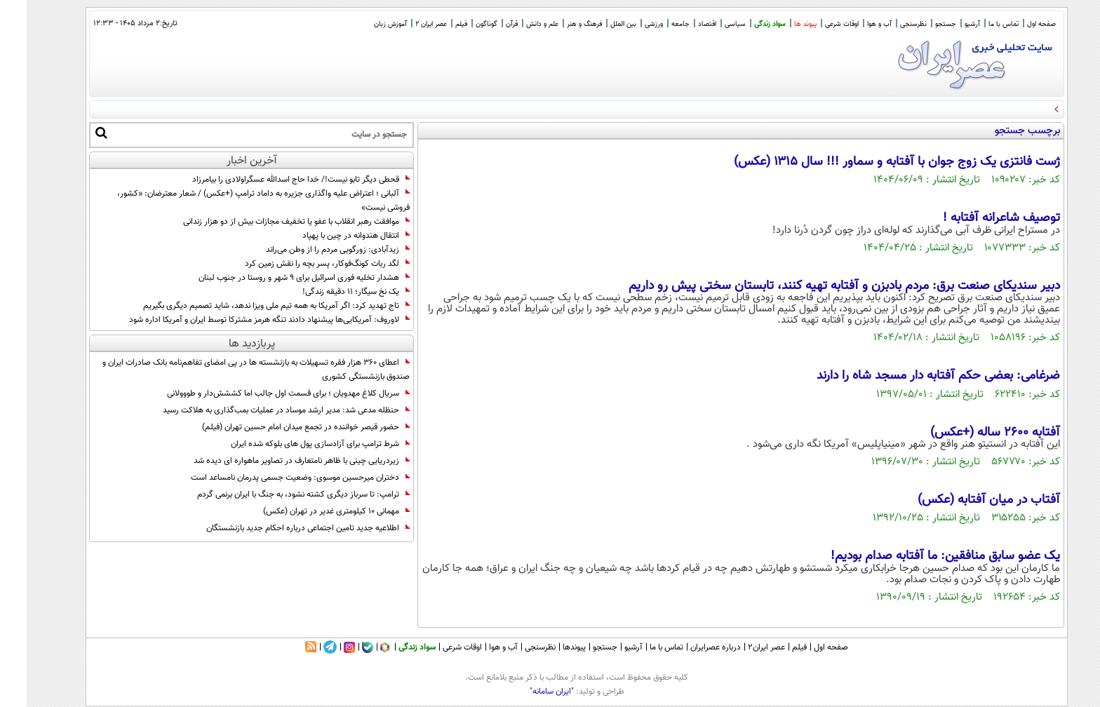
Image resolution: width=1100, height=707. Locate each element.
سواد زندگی (743, 24)
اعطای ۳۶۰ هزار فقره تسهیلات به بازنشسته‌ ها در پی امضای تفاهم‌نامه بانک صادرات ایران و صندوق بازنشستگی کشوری (229, 369)
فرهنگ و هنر (557, 24)
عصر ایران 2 (404, 24)
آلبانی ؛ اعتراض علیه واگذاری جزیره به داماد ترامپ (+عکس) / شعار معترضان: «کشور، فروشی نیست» (236, 200)
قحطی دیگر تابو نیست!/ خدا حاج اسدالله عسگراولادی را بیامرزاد (274, 179)
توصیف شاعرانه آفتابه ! (974, 218)
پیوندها (547, 647)
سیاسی (708, 24)
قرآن (485, 24)
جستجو (919, 24)
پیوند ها (778, 24)
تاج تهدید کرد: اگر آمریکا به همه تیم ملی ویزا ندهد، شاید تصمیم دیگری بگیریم (249, 305)
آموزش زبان (363, 24)
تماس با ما (977, 24)
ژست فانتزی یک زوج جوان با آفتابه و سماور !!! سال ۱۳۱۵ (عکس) (870, 162)
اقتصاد (680, 24)
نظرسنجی (886, 24)
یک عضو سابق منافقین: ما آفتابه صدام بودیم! (918, 556)
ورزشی (627, 24)
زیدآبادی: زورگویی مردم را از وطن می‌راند (311, 249)
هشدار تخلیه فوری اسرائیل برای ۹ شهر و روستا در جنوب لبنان (277, 277)
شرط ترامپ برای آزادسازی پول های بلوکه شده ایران (293, 444)
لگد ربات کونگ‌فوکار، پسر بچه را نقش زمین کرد (300, 263)
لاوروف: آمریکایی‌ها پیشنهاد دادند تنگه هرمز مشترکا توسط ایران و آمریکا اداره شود (242, 320)
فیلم (435, 24)
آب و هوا (852, 24)
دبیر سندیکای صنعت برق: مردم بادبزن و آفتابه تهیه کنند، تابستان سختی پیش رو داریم (817, 286)
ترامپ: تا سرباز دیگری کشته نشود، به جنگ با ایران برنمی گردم (276, 494)
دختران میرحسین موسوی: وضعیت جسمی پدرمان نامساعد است (273, 477)
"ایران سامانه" (525, 691)
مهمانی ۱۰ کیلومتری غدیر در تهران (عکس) (309, 511)
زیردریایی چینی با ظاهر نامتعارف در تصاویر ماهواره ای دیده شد (275, 460)
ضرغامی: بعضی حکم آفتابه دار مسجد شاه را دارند (911, 376)
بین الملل (597, 24)
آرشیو (945, 24)
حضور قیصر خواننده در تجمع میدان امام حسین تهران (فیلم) (279, 427)
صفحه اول (1014, 24)
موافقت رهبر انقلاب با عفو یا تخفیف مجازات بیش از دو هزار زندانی (269, 221)
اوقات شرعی (815, 24)
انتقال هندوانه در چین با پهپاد (329, 235)
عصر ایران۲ (739, 647)
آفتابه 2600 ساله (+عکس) (968, 433)
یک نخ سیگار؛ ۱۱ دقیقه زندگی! (329, 291)
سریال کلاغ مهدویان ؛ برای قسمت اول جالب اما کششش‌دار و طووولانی (261, 393)
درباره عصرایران (689, 647)
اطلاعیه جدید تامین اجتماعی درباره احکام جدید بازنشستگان (281, 528)
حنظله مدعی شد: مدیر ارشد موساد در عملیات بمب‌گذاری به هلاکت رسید (259, 410)
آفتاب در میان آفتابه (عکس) (962, 500)
